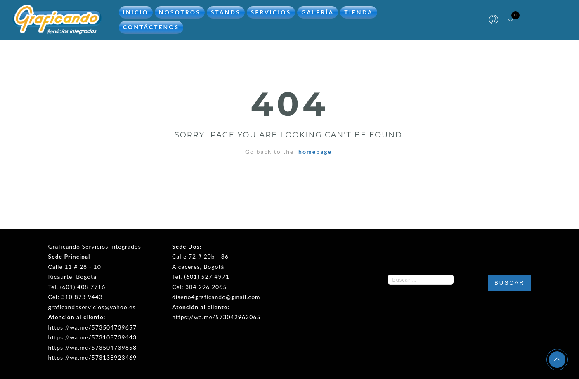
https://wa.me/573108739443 (92, 336)
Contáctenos (151, 26)
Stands (226, 11)
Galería (317, 11)
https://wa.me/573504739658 (92, 346)
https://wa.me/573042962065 (216, 316)
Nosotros (180, 11)
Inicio (136, 11)
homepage (315, 150)
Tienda (358, 11)
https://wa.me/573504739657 (92, 326)
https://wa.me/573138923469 (92, 356)
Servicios (271, 11)
